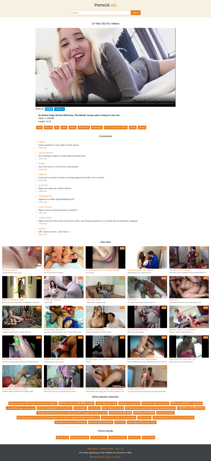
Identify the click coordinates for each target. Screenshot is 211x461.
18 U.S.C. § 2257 (113, 457)
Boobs (133, 127)
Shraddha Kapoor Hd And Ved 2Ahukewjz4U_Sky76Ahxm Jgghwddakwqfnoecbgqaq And (58, 417)
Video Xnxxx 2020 (117, 437)
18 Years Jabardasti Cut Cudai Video (54, 408)
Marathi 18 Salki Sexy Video (155, 403)
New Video (84, 127)
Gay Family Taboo (165, 413)
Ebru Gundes (144, 417)
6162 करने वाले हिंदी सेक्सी (120, 413)
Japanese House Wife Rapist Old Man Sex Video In (32, 403)
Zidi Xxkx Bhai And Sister (100, 422)
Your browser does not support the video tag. (105, 67)
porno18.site (98, 457)
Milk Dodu (120, 422)
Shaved (48, 127)
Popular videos (106, 448)
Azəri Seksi (94, 408)
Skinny (142, 127)
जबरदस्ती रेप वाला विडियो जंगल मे (191, 408)
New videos (92, 448)
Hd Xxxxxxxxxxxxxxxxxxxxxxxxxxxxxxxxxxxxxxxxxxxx (150, 408)
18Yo (64, 127)
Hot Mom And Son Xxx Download (71, 422)
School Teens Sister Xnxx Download (118, 417)
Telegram (59, 109)
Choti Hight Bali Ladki (106, 403)
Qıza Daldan (80, 408)
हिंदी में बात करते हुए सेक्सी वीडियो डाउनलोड (76, 403)
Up (122, 448)
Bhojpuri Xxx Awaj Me (129, 403)
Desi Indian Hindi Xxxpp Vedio (141, 422)
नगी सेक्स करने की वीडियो (144, 413)
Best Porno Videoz (79, 437)
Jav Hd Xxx (134, 437)
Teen (39, 127)
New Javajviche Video (113, 408)
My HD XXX (62, 437)
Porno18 (105, 5)
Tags (117, 448)
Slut (57, 127)
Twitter (49, 109)
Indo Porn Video (98, 437)
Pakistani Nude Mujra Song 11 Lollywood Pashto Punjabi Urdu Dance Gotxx (72, 413)
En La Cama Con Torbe (115, 127)
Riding (73, 127)
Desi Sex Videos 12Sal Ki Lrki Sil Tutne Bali (173, 417)
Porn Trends (148, 437)
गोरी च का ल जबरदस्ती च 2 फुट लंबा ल (187, 403)
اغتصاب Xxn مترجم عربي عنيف (20, 408)
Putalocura (97, 127)
